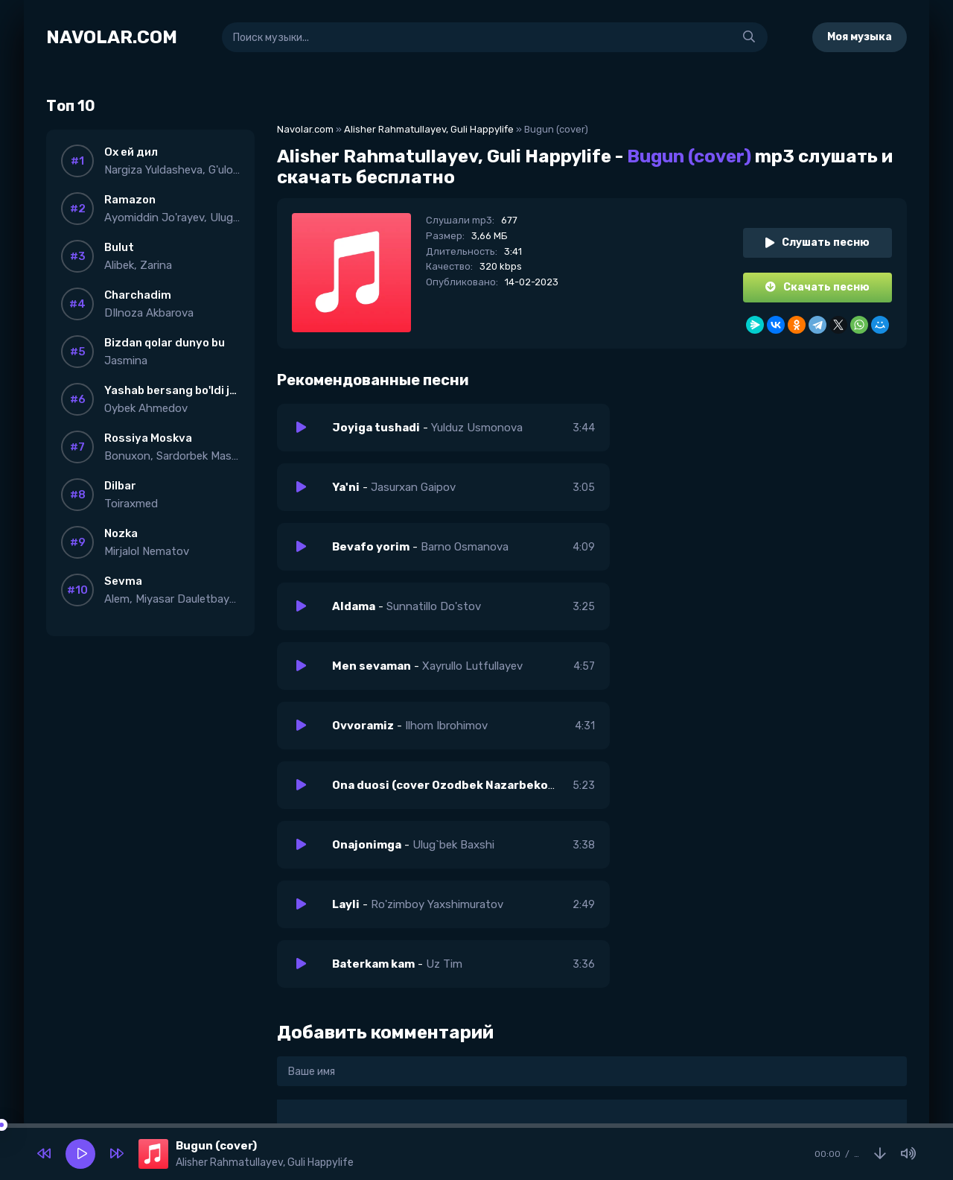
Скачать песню (817, 287)
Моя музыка (859, 37)
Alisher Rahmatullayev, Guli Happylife (429, 129)
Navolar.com (305, 129)
